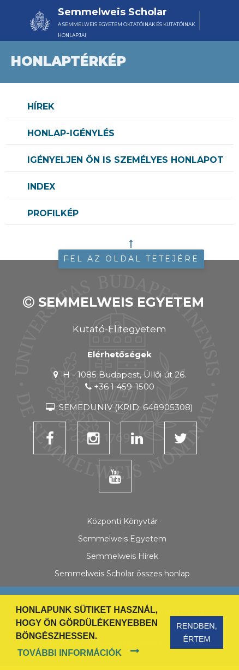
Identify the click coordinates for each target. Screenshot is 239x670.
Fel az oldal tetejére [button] (131, 259)
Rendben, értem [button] (196, 632)
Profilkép (53, 213)
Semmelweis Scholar (112, 12)
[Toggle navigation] (207, 20)
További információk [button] (69, 652)
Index (41, 186)
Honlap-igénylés (71, 133)
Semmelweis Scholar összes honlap (122, 573)
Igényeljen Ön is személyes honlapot (125, 160)
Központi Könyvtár (122, 521)
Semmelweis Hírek (122, 556)
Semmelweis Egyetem (122, 539)
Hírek (41, 106)
